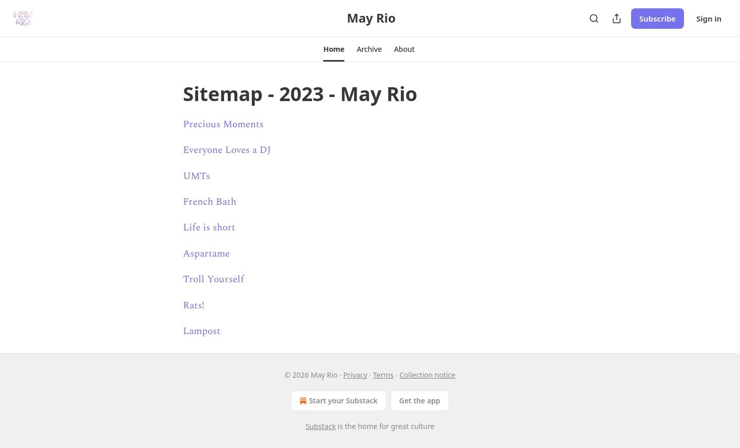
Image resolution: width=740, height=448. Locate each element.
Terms (383, 375)
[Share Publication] (616, 18)
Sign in (708, 18)
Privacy (355, 375)
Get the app (419, 400)
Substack (321, 426)
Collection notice (427, 375)
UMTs (196, 176)
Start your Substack (337, 400)
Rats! (194, 305)
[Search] (594, 18)
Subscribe (657, 18)
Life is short (209, 227)
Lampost (201, 331)
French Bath (209, 201)
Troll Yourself (213, 279)
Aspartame (206, 253)
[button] (333, 49)
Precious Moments (223, 124)
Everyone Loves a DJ (227, 150)
